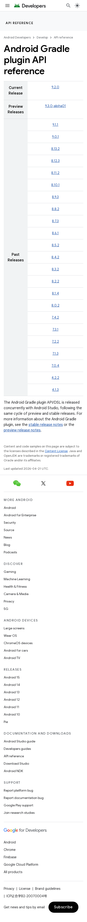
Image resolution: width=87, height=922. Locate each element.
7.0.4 (55, 366)
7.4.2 (55, 317)
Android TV (12, 658)
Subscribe (63, 907)
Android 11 (11, 707)
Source (9, 530)
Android (10, 508)
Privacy (9, 601)
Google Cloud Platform (21, 864)
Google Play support (18, 805)
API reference (20, 23)
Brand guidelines (47, 888)
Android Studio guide (19, 741)
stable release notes (46, 424)
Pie (6, 722)
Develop (42, 37)
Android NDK (13, 771)
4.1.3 (55, 390)
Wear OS (10, 636)
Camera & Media (16, 594)
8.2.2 (55, 281)
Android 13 (11, 692)
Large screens (14, 628)
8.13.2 (55, 149)
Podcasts (10, 552)
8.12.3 (55, 161)
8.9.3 (55, 197)
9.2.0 (55, 87)
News (8, 537)
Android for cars (16, 650)
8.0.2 (55, 305)
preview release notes (22, 430)
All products (13, 872)
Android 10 (12, 714)
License (24, 888)
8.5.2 (55, 245)
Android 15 (12, 677)
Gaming (10, 572)
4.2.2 (55, 378)
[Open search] (68, 5)
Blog (7, 545)
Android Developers (17, 37)
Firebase (10, 857)
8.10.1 (55, 185)
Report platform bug (18, 790)
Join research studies (19, 813)
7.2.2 (55, 341)
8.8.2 (55, 209)
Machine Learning (17, 579)
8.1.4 (55, 293)
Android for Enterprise (20, 515)
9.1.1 (55, 125)
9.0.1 (55, 137)
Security (10, 522)
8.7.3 (55, 221)
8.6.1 (55, 233)
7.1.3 (55, 354)
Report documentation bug (24, 798)
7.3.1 (55, 329)
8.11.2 (55, 173)
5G (6, 609)
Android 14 (12, 685)
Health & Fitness (15, 586)
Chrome (10, 850)
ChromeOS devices (18, 643)
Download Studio (16, 763)
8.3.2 (55, 269)
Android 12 (12, 699)
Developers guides (17, 749)
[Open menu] (7, 5)
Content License (56, 451)
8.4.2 (55, 257)
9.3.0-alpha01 (55, 106)
